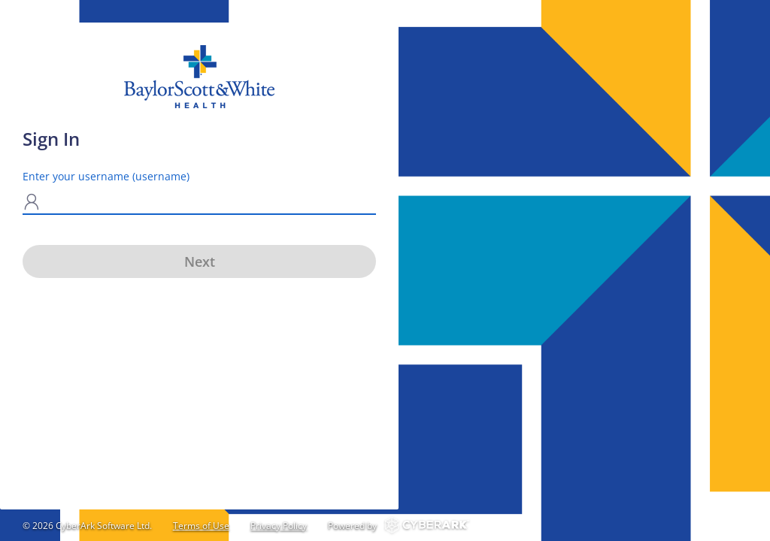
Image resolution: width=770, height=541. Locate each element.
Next (199, 261)
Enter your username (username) (106, 176)
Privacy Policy (278, 525)
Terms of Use (201, 525)
